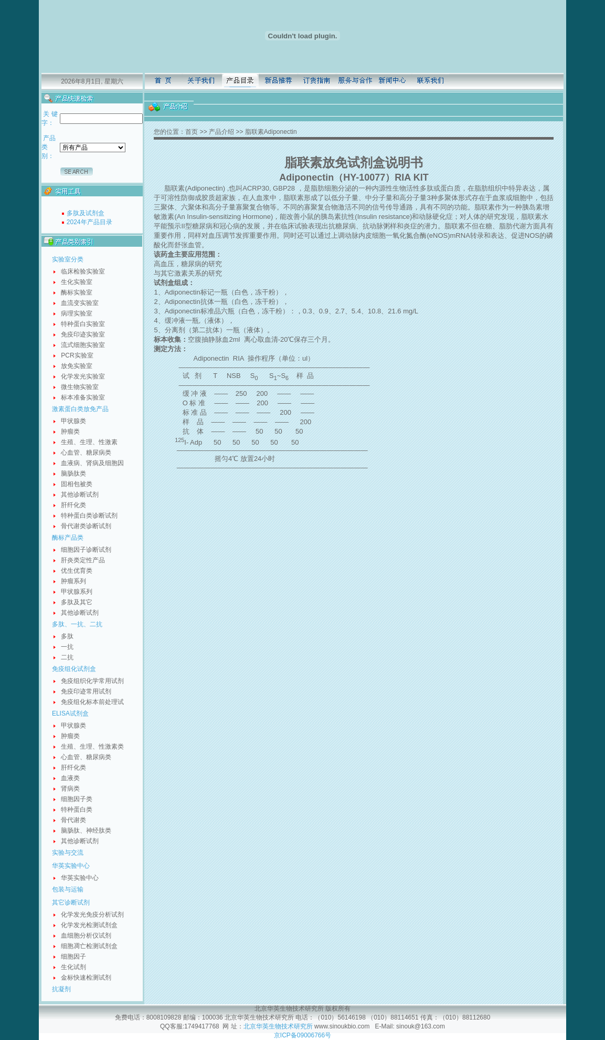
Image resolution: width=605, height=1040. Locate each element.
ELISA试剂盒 (70, 713)
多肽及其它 (76, 602)
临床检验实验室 (83, 271)
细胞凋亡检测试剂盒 (89, 946)
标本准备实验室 (83, 397)
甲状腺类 (73, 421)
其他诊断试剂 (80, 494)
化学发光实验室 (83, 376)
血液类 (70, 778)
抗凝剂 (61, 989)
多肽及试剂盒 (85, 213)
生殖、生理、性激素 (89, 442)
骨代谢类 (73, 820)
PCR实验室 (77, 355)
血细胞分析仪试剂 (86, 935)
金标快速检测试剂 (86, 977)
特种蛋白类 (76, 809)
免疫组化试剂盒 (74, 669)
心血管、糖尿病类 (86, 452)
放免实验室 (76, 366)
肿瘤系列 (73, 581)
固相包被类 (76, 484)
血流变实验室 (80, 303)
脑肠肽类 (73, 473)
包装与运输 (67, 889)
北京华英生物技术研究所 (278, 1026)
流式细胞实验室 (83, 345)
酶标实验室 (76, 292)
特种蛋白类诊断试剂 (89, 515)
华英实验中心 (71, 865)
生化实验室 (76, 282)
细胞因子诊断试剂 (86, 549)
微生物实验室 (80, 387)
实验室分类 (67, 259)
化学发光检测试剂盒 (89, 925)
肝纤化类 (73, 505)
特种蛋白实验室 (83, 324)
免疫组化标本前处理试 (92, 702)
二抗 (67, 657)
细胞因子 (73, 956)
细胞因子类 (76, 799)
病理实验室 (76, 313)
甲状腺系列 (76, 591)
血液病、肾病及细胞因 (92, 463)
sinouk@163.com (420, 1026)
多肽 (67, 636)
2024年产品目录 (89, 222)
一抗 (67, 646)
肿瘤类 (70, 431)
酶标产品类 (67, 537)
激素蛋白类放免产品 (80, 409)
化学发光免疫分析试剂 (92, 914)
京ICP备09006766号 (302, 1035)
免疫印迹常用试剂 (86, 691)
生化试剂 (73, 967)
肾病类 (70, 788)
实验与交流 (67, 852)
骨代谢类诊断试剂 (86, 526)
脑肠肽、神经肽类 (86, 830)
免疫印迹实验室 (83, 334)
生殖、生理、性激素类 (92, 746)
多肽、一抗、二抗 (77, 624)
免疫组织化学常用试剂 (92, 681)
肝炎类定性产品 (83, 560)
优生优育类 (76, 570)
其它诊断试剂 (71, 902)
